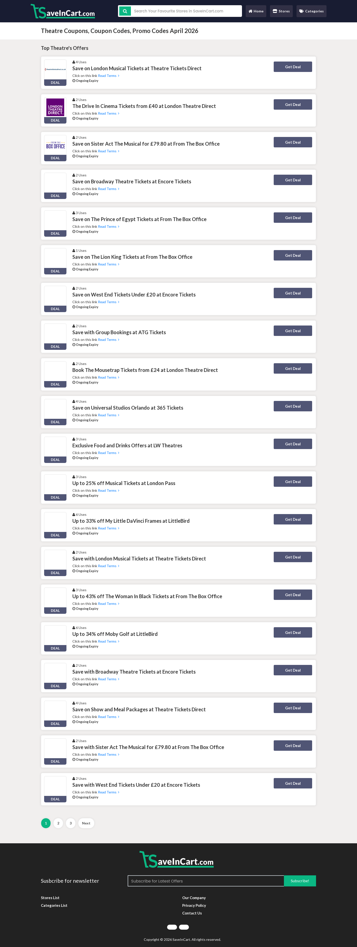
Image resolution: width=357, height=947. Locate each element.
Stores (281, 11)
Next (86, 823)
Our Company (194, 897)
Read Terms (108, 75)
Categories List (54, 905)
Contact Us (192, 913)
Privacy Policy (194, 905)
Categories (311, 11)
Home (256, 12)
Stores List (50, 897)
